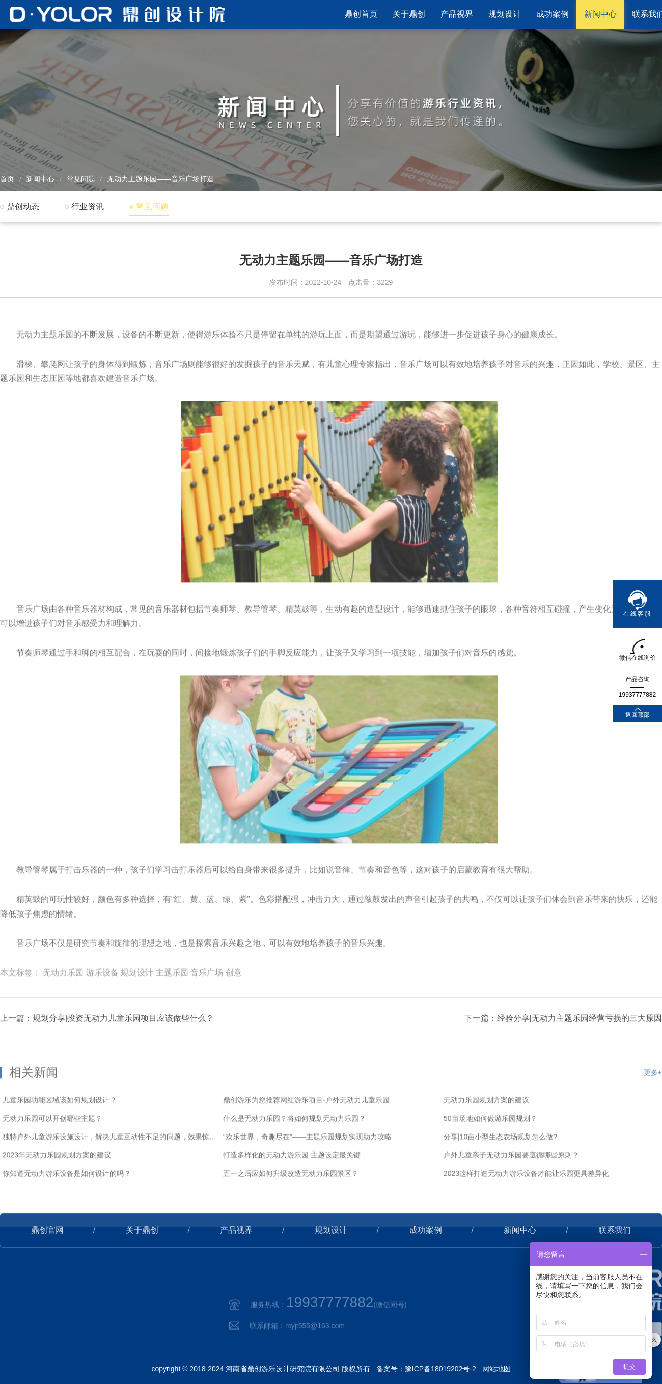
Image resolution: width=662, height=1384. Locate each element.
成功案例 (552, 14)
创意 (234, 1009)
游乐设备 (102, 1009)
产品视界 (456, 14)
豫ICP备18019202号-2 (440, 1369)
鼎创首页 (361, 14)
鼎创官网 (47, 1259)
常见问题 (81, 179)
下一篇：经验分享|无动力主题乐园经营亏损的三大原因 (563, 1047)
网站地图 (496, 1369)
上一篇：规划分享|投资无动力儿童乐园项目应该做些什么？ (107, 1047)
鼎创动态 (23, 206)
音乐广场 (206, 1009)
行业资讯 (87, 206)
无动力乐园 (63, 1009)
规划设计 (504, 14)
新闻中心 (600, 14)
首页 (7, 179)
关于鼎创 (409, 14)
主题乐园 (172, 1009)
